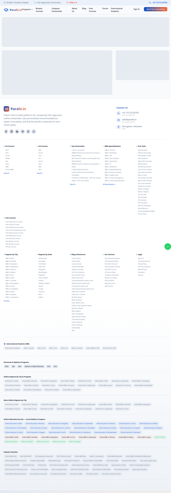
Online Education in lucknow (60, 428)
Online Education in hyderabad (82, 424)
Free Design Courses (11, 241)
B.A (39, 158)
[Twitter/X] (28, 131)
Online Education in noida (107, 428)
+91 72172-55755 (159, 2)
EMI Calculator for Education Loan (16, 469)
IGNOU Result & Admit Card (80, 283)
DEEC (7, 366)
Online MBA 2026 (10, 456)
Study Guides (75, 261)
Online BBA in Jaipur (105, 385)
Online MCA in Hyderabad (86, 385)
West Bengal (42, 272)
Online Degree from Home (80, 465)
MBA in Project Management (113, 178)
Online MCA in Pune (84, 381)
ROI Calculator (108, 281)
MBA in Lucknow (10, 281)
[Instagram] (11, 131)
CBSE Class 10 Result (77, 292)
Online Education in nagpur (36, 432)
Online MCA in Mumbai (29, 404)
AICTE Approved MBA (12, 465)
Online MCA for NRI (109, 348)
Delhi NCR (41, 267)
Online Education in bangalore (58, 424)
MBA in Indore (9, 286)
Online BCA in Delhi (46, 409)
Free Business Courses (12, 238)
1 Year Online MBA (112, 461)
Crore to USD (141, 194)
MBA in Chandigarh (11, 289)
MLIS (6, 164)
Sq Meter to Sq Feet (143, 186)
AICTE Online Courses (64, 456)
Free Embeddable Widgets (145, 211)
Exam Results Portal (77, 275)
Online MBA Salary (54, 461)
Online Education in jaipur (38, 428)
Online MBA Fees (80, 456)
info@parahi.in (129, 119)
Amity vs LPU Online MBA (39, 469)
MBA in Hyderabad (11, 267)
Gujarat (40, 281)
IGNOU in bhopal (74, 442)
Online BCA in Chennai (123, 385)
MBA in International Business (113, 181)
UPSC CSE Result (76, 325)
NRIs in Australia (77, 348)
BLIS (39, 164)
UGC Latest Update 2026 (148, 461)
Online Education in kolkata (149, 424)
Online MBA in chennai (107, 437)
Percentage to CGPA (143, 156)
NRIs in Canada (29, 348)
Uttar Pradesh (42, 278)
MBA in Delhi (9, 258)
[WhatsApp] (33, 131)
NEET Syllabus (75, 311)
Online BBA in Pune (30, 409)
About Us (74, 9)
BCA (39, 170)
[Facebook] (6, 131)
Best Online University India (59, 465)
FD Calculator (141, 200)
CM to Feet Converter (144, 172)
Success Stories (76, 264)
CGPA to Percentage (143, 153)
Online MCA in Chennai (12, 385)
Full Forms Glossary (77, 272)
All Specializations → (109, 184)
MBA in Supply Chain (110, 175)
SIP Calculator (141, 197)
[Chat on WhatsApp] (168, 246)
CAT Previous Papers (77, 319)
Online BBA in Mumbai (29, 381)
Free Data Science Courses (13, 222)
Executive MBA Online (129, 461)
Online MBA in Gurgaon (66, 385)
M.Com (7, 156)
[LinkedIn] (17, 131)
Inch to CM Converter (144, 170)
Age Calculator (141, 150)
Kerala (40, 286)
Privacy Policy (141, 264)
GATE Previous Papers (78, 317)
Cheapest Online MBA (37, 461)
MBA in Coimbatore (11, 297)
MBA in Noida (9, 292)
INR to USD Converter (144, 181)
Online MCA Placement (71, 461)
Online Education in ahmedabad (15, 428)
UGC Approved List (143, 261)
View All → (7, 173)
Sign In (137, 9)
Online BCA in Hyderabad (120, 381)
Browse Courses (39, 9)
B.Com (40, 153)
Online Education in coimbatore (80, 432)
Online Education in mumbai (35, 424)
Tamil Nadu (41, 264)
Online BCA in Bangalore (49, 381)
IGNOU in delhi (160, 437)
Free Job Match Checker (111, 267)
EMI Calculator (141, 164)
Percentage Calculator (144, 178)
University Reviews (77, 267)
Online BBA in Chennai (12, 409)
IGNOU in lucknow (59, 442)
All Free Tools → (142, 214)
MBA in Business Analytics (112, 172)
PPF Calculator (141, 203)
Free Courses (92, 9)
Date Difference (142, 208)
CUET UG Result (76, 322)
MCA (6, 150)
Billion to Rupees (142, 192)
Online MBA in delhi (11, 437)
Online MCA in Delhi (11, 381)
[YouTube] (22, 131)
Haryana (40, 292)
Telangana (41, 269)
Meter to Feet (141, 175)
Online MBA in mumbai (30, 437)
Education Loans (109, 283)
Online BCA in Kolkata (52, 390)
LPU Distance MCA (92, 474)
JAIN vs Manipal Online (59, 469)
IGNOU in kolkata (27, 442)
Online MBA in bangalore (49, 437)
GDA (19, 366)
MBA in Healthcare (110, 167)
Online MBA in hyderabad (87, 437)
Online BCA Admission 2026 (80, 469)
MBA (6, 167)
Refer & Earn (108, 286)
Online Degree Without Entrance (15, 461)
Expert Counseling (110, 278)
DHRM (7, 158)
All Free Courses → (11, 247)
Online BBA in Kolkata (31, 385)
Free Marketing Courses (12, 236)
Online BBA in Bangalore (142, 404)
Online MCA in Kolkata (12, 390)
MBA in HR (107, 156)
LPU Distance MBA (76, 474)
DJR (13, 366)
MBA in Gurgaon (10, 294)
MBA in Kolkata (9, 272)
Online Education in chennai (105, 424)
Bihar (39, 294)
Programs (27, 9)
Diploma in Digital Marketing (34, 366)
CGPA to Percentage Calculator (140, 465)
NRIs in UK (64, 348)
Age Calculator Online (119, 465)
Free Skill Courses (109, 269)
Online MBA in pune (68, 437)
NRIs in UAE (41, 348)
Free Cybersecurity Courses (13, 233)
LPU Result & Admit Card (79, 286)
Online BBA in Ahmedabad (32, 390)
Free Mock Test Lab (110, 264)
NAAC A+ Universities (96, 456)
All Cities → (7, 301)
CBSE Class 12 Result (77, 294)
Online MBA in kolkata (126, 437)
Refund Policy (141, 269)
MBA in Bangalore (10, 264)
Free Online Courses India (38, 474)
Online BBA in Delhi (101, 381)
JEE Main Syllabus (76, 308)
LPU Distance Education (58, 474)
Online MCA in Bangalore (49, 404)
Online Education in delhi (13, 424)
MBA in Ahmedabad (11, 283)
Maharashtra (42, 258)
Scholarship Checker (143, 167)
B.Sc (39, 156)
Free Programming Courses (14, 227)
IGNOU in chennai (43, 442)
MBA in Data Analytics (111, 158)
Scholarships (75, 328)
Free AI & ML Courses (11, 225)
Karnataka (41, 261)
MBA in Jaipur (9, 278)
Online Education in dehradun (130, 432)
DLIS (48, 366)
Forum (105, 8)
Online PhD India (28, 465)
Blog (84, 8)
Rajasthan (41, 275)
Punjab (40, 289)
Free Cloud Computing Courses (15, 230)
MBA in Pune (9, 275)
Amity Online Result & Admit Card (82, 289)
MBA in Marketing (109, 153)
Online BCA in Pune (48, 385)
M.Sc (6, 153)
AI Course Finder (109, 272)
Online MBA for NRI (92, 348)
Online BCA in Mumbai (64, 409)
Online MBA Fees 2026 (100, 465)
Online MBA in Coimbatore (71, 390)
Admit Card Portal (76, 278)
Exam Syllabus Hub (77, 303)
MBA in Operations (110, 161)
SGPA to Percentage (143, 206)
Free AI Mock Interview (111, 258)
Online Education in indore (14, 432)
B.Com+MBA (9, 170)
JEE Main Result (76, 297)
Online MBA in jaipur (144, 437)
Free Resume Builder (110, 261)
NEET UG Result (76, 300)
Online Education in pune (127, 424)
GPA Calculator (141, 158)
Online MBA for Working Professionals (138, 456)
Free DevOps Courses (11, 244)
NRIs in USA (53, 348)
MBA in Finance (109, 150)
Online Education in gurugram (130, 428)
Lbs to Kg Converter (143, 183)
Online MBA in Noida (67, 381)
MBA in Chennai (10, 269)
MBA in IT (107, 164)
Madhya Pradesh (43, 283)
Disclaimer (140, 272)
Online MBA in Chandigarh (140, 381)
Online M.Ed (42, 465)
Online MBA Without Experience (15, 474)
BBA (39, 150)
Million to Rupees (142, 189)
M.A (6, 161)
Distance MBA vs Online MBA (92, 461)
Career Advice (75, 258)
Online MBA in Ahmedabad (143, 385)
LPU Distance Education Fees (111, 474)
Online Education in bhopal (153, 428)
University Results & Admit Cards (81, 281)
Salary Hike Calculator (144, 161)
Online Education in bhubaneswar (105, 432)
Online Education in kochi (57, 432)
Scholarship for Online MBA (101, 469)
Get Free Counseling (156, 9)
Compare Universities (57, 9)
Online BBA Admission (114, 456)
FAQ (72, 331)
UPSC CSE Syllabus (77, 314)
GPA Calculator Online (121, 469)
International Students (117, 9)
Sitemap (139, 275)
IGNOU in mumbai (11, 442)
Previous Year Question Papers (81, 306)
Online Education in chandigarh (84, 428)
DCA (55, 366)
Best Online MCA (25, 456)
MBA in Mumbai (10, 261)
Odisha (40, 297)
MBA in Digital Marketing (112, 170)
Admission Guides (76, 269)
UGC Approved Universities (44, 456)
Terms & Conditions (143, 267)
